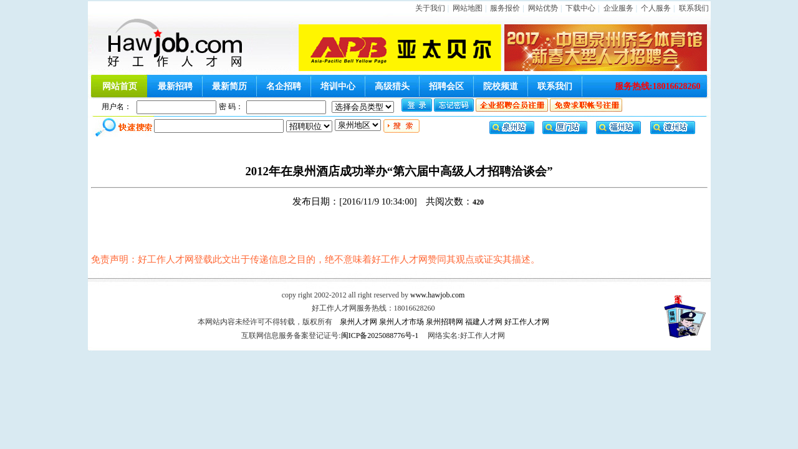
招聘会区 (446, 86)
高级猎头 (392, 86)
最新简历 (229, 86)
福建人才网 (483, 321)
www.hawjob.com (437, 295)
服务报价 (505, 8)
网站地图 (468, 8)
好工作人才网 (526, 321)
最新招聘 (175, 86)
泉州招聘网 (444, 321)
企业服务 (618, 8)
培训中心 (337, 86)
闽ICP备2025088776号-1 (380, 335)
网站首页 (119, 86)
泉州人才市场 (401, 321)
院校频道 (500, 86)
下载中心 (580, 8)
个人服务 (656, 8)
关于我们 (430, 8)
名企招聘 (283, 86)
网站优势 (543, 8)
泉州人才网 (358, 321)
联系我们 (694, 8)
